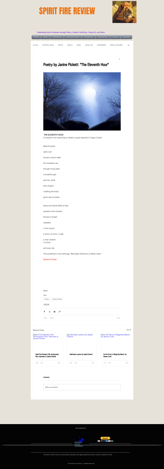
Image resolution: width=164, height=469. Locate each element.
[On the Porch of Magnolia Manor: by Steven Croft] (116, 342)
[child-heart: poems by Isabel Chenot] (82, 342)
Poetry (47, 299)
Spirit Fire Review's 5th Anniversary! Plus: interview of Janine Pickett (47, 355)
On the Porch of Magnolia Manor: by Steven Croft (115, 355)
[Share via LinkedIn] (55, 312)
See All (129, 330)
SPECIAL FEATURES (116, 45)
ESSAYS (69, 45)
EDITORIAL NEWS (48, 45)
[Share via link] (60, 312)
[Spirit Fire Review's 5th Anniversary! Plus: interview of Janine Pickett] (48, 342)
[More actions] (119, 59)
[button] (128, 45)
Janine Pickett (57, 299)
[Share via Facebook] (44, 312)
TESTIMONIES (101, 45)
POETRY (60, 45)
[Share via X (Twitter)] (49, 312)
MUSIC (79, 45)
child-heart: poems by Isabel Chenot (80, 354)
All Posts (35, 45)
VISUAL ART (89, 45)
